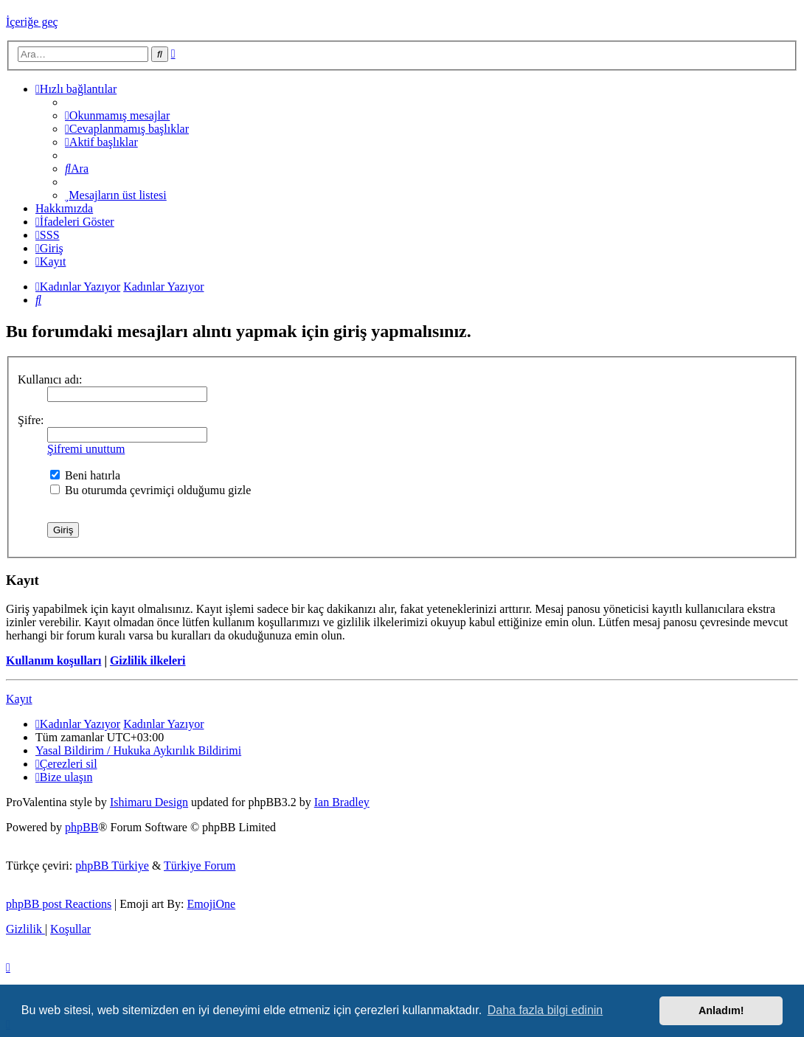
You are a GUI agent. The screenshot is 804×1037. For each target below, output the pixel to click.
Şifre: (31, 420)
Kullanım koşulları (53, 660)
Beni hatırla (85, 475)
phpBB (81, 827)
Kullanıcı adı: (50, 379)
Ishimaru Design (149, 802)
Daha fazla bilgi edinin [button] (545, 1010)
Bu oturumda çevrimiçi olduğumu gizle (150, 490)
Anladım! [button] (721, 1010)
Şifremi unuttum (86, 449)
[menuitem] (117, 115)
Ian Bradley (342, 802)
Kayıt (19, 699)
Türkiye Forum (199, 865)
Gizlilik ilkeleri (148, 660)
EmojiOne (211, 904)
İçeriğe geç (32, 21)
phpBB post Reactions (58, 904)
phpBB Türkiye (112, 865)
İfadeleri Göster (74, 221)
